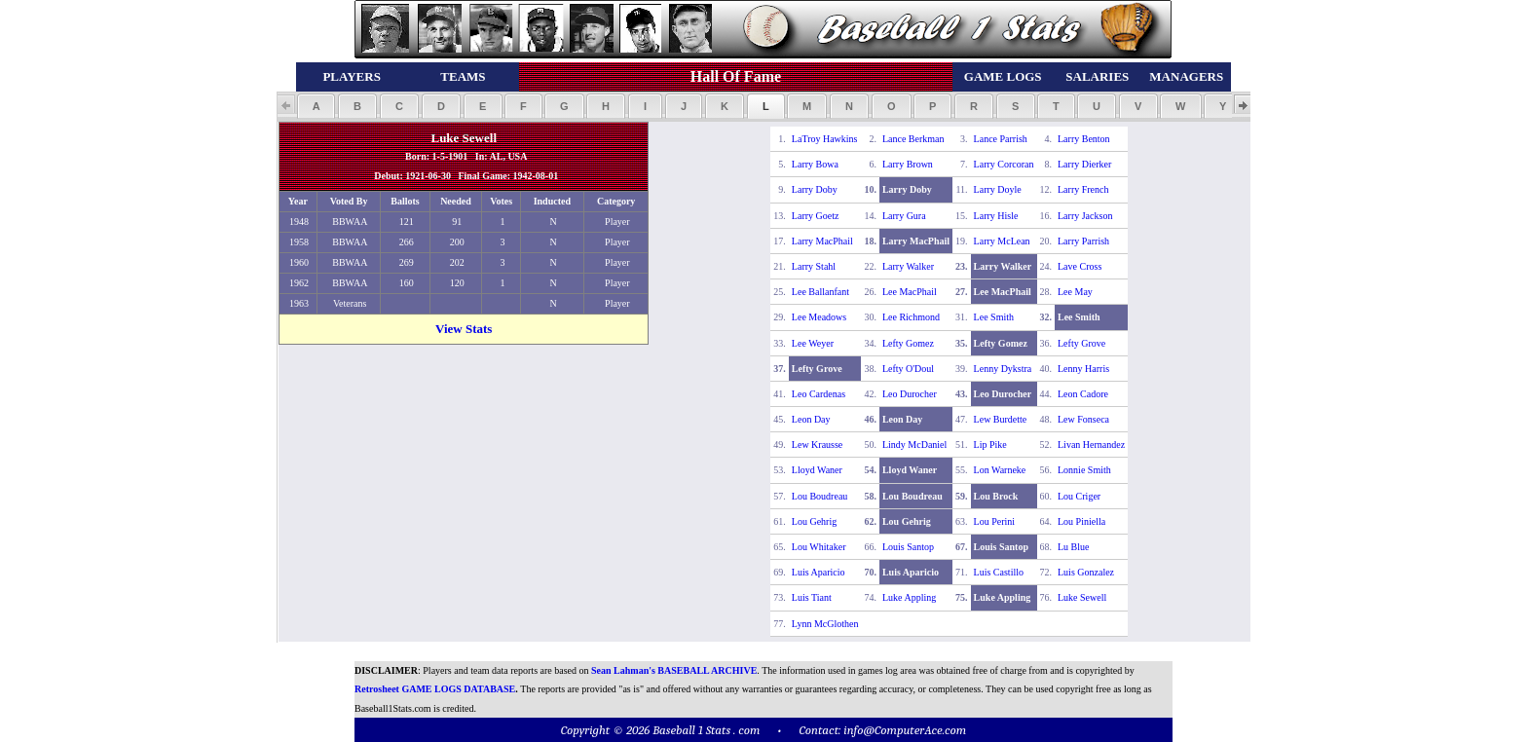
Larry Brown (907, 164)
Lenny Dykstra (1003, 368)
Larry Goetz (815, 215)
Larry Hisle (996, 215)
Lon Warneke (1000, 469)
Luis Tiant (812, 597)
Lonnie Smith (1084, 469)
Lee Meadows (819, 317)
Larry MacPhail (822, 241)
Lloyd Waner (817, 469)
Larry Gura (904, 215)
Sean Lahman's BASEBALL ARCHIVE (674, 670)
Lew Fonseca (1083, 419)
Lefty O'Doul (908, 368)
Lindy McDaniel (914, 444)
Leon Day (811, 419)
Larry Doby (815, 189)
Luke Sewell (1082, 597)
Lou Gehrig (814, 521)
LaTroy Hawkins (825, 138)
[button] (316, 106)
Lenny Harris (1083, 368)
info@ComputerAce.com (904, 730)
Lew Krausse (817, 444)
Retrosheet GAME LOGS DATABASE (434, 689)
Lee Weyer (813, 343)
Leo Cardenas (818, 394)
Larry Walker (908, 266)
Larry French (1083, 189)
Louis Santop (908, 546)
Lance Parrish (1000, 138)
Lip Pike (990, 444)
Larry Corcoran (1004, 164)
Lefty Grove (1081, 343)
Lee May (1075, 291)
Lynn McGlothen (825, 623)
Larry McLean (1002, 241)
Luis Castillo (999, 572)
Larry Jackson (1085, 215)
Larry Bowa (815, 164)
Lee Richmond (911, 317)
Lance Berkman (913, 138)
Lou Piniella (1081, 521)
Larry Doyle (998, 189)
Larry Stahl (814, 266)
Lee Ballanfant (820, 291)
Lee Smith (994, 317)
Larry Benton (1084, 138)
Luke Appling (909, 597)
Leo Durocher (909, 394)
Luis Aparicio (818, 572)
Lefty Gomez (908, 343)
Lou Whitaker (819, 546)
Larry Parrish (1083, 241)
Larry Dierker (1084, 164)
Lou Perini (995, 521)
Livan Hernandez (1091, 444)
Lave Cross (1079, 266)
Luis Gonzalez (1086, 572)
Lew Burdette (1000, 419)
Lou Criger (1079, 496)
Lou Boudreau (820, 496)
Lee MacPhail (909, 291)
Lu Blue (1074, 546)
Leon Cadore (1083, 394)
